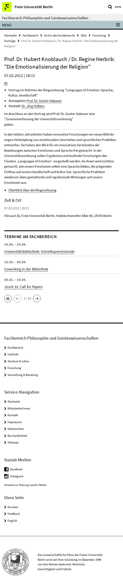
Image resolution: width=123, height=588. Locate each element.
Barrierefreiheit (17, 436)
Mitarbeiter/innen (19, 408)
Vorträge (9, 41)
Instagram (16, 476)
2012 (84, 35)
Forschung (99, 35)
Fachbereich (30, 35)
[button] (8, 298)
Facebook (16, 469)
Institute (13, 354)
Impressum (15, 422)
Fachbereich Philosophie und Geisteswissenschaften (45, 17)
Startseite (10, 35)
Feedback (14, 514)
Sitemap (13, 442)
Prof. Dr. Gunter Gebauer (44, 100)
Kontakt (13, 415)
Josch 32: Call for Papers (23, 286)
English (12, 521)
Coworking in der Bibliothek (26, 269)
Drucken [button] (13, 507)
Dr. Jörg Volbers (33, 106)
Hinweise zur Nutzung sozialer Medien (25, 485)
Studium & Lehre (18, 361)
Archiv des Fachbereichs (59, 35)
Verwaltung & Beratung (23, 375)
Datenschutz (16, 429)
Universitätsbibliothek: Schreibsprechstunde (39, 251)
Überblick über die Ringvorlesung (32, 190)
